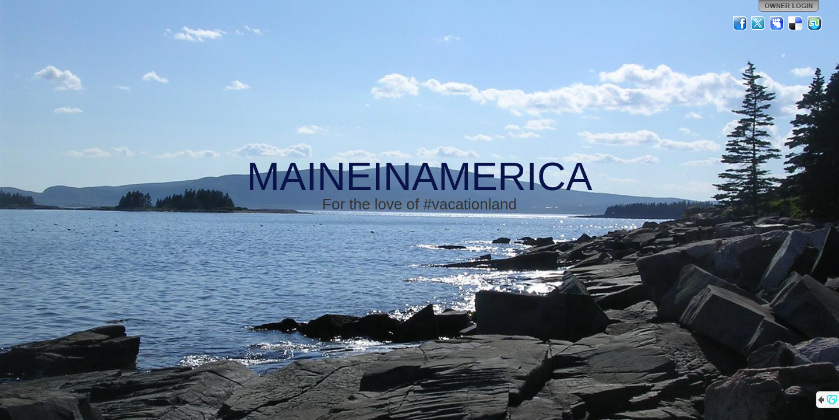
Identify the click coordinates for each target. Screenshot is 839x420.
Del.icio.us (796, 23)
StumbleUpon (814, 23)
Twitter (758, 23)
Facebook (740, 23)
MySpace (777, 23)
